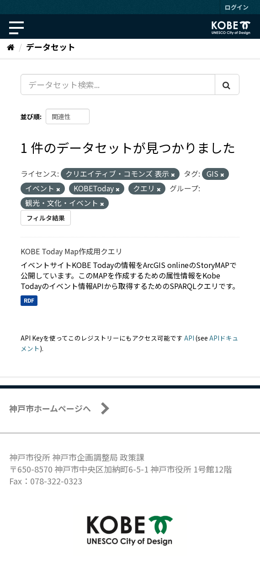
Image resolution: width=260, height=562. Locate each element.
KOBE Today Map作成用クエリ (71, 251)
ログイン (237, 7)
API (189, 337)
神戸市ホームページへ (50, 408)
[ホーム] (11, 47)
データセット (50, 47)
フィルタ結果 (46, 217)
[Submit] (227, 84)
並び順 (30, 116)
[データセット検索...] (118, 84)
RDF (29, 300)
